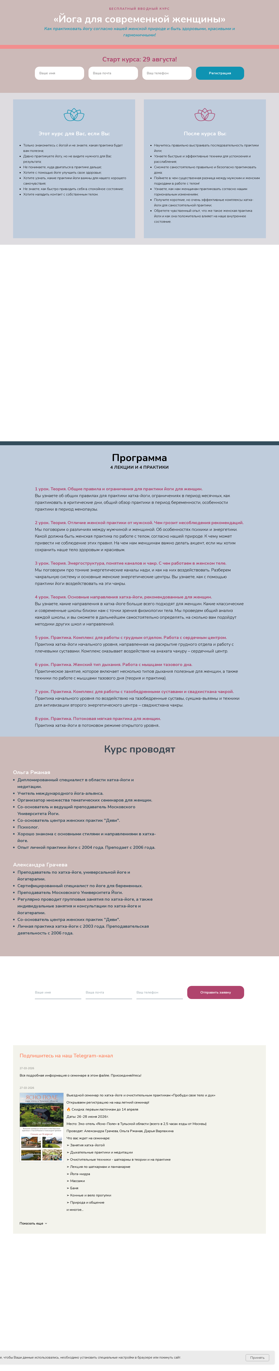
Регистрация (220, 73)
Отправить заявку (215, 992)
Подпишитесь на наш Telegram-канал (66, 1055)
